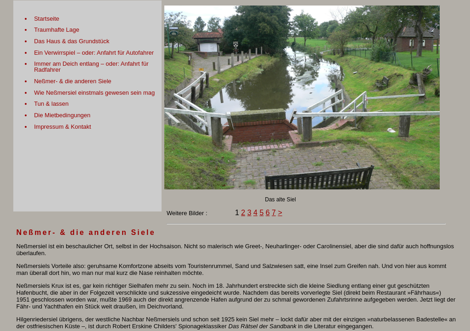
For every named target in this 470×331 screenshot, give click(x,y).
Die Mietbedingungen (62, 115)
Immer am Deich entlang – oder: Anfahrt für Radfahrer (91, 66)
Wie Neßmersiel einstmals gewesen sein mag (94, 92)
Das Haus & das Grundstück (71, 41)
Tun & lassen (51, 103)
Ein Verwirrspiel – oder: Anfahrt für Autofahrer (94, 52)
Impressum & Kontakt (62, 126)
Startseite (46, 18)
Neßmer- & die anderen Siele (72, 81)
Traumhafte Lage (56, 29)
